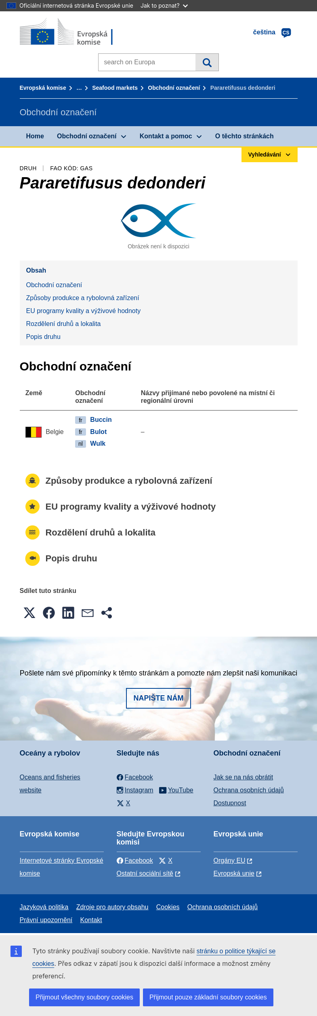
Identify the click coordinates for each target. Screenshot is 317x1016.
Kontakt (91, 920)
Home (35, 136)
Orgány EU (230, 860)
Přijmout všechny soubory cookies (84, 997)
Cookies (168, 907)
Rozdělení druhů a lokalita (63, 323)
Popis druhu (43, 336)
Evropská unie (234, 873)
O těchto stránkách (244, 136)
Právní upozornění (46, 920)
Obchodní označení (174, 88)
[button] (29, 613)
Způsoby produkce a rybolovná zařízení (82, 297)
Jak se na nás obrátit (243, 777)
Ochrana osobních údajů (249, 790)
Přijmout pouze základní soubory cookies (208, 997)
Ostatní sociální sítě (145, 873)
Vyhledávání (206, 62)
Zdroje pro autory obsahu (112, 907)
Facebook (135, 860)
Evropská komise (43, 88)
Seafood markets (115, 88)
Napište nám (158, 698)
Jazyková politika (44, 907)
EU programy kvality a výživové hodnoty (83, 310)
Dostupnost (230, 803)
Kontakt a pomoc (166, 136)
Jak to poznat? (164, 5)
